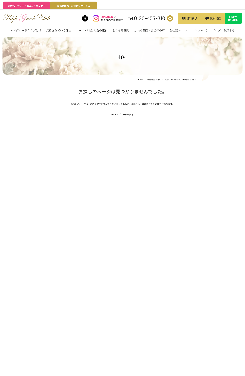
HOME (140, 79)
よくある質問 (120, 30)
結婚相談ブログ (153, 79)
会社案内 (175, 30)
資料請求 (192, 18)
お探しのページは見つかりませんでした (180, 79)
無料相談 (215, 18)
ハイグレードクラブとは (25, 30)
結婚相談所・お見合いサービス (73, 5)
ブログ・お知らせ (223, 30)
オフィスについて (196, 30)
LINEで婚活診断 (233, 18)
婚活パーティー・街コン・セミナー (26, 5)
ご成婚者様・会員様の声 (149, 30)
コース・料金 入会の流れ (92, 30)
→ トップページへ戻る (122, 114)
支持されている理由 (58, 30)
